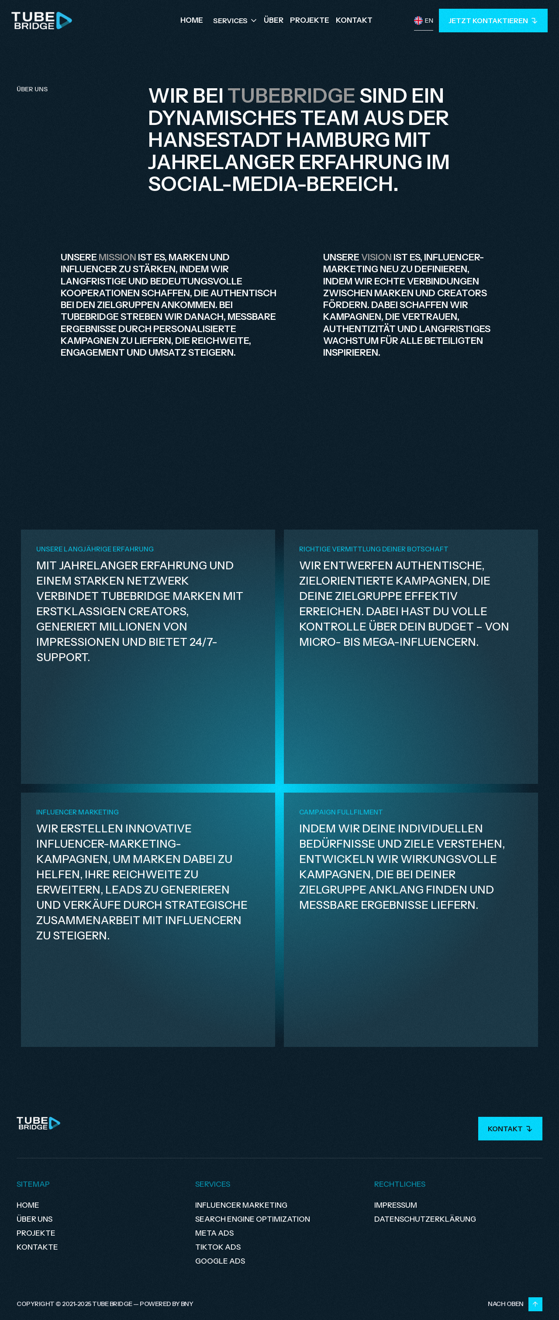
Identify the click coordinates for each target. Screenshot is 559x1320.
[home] (41, 20)
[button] (235, 20)
